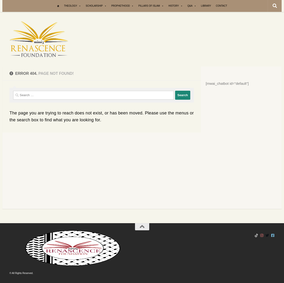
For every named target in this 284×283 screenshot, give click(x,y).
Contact (221, 6)
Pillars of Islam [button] (151, 6)
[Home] (58, 6)
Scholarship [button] (96, 6)
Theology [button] (72, 6)
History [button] (175, 6)
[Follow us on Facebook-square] (273, 235)
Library (206, 6)
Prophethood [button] (122, 6)
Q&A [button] (191, 6)
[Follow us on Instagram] (262, 235)
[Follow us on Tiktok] (256, 235)
